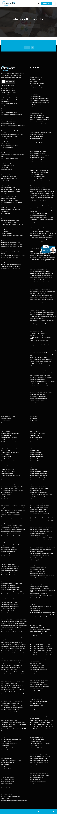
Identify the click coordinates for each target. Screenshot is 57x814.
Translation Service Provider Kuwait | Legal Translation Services (42, 659)
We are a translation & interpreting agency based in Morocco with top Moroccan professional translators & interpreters (12, 75)
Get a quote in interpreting (6, 492)
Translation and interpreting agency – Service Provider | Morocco (42, 291)
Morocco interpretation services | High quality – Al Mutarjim (41, 503)
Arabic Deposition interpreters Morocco (9, 549)
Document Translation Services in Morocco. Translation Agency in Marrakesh (42, 321)
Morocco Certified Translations (7, 160)
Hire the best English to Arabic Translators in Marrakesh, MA (13, 505)
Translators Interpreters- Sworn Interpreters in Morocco (12, 660)
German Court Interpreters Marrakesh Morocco (10, 579)
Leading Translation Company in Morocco (9, 743)
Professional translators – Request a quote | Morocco (40, 361)
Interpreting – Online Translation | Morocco (38, 492)
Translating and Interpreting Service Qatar (38, 631)
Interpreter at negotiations (35, 460)
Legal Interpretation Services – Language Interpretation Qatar (42, 602)
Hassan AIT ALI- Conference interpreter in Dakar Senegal (41, 724)
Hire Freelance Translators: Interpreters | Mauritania (11, 244)
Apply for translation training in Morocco (38, 87)
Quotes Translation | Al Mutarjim (36, 747)
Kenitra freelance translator (35, 490)
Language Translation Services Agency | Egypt (39, 716)
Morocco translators (5, 785)
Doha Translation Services (35, 608)
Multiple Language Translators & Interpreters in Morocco (41, 494)
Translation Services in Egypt (35, 709)
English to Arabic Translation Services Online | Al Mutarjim (41, 377)
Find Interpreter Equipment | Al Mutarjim (9, 462)
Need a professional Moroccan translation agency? (40, 365)
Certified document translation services (37, 147)
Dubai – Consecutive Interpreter (36, 515)
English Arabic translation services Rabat (9, 441)
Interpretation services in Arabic (36, 452)
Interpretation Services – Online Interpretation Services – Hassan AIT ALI (42, 518)
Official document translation (7, 789)
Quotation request (46, 3)
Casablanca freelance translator (36, 138)
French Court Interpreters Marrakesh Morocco (10, 566)
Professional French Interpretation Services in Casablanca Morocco (12, 632)
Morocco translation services (7, 783)
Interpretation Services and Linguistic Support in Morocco (12, 689)
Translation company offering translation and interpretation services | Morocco (41, 345)
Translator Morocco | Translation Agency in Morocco (11, 114)
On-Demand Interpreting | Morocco (8, 608)
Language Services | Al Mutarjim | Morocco (9, 691)
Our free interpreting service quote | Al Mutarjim (10, 796)
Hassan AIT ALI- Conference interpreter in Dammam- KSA (41, 642)
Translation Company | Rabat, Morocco (8, 128)
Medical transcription (5, 766)
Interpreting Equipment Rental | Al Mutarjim (38, 475)
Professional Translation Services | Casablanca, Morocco (12, 134)
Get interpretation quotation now (36, 737)
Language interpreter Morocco (7, 735)
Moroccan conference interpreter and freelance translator (12, 182)
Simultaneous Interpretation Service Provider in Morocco (12, 685)
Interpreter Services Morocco (7, 141)
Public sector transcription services (36, 422)
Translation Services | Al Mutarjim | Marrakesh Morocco (40, 279)
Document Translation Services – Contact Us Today (40, 189)
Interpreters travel (33, 469)
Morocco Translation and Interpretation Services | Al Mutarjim (13, 529)
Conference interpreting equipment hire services (11, 218)
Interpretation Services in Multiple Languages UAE (40, 588)
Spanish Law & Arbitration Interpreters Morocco (10, 589)
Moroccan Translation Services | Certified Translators (40, 375)
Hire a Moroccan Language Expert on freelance (10, 191)
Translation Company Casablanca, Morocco (9, 158)
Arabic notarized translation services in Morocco (39, 102)
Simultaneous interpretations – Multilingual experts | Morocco (42, 370)
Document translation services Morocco (9, 437)
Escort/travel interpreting (6, 418)
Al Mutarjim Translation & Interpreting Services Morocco (41, 281)
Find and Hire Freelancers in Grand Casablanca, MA (11, 196)
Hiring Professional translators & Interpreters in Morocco (12, 227)
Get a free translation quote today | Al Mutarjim (10, 484)
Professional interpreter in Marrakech (37, 730)
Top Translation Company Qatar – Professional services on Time (42, 612)
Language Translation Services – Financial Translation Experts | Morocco (13, 508)
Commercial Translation (34, 166)
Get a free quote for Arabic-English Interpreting (10, 481)
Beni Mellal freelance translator (36, 113)
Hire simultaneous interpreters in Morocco (9, 216)
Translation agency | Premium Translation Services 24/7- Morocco (43, 233)
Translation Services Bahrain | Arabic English (38, 675)
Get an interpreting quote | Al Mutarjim (37, 433)
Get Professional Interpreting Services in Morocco (11, 627)
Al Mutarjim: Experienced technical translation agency (40, 239)
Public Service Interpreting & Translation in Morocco (11, 665)
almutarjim (47, 811)
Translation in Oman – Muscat (35, 697)
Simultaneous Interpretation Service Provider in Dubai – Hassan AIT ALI (42, 524)
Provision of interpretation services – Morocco (10, 606)
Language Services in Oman (35, 703)
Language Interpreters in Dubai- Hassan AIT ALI (39, 513)
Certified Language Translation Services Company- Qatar (41, 606)
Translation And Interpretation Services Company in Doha (41, 623)
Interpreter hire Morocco (6, 215)
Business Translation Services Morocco (37, 379)
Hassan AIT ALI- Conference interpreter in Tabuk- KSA (40, 650)
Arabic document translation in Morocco (37, 92)
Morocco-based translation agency (36, 331)
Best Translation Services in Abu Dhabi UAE (38, 581)
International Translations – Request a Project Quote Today (13, 520)
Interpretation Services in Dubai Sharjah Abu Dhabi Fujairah (41, 562)
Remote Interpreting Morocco (7, 194)
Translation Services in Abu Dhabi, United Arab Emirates (41, 595)
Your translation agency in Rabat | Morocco (38, 267)
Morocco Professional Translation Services (9, 171)
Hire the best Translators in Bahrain (37, 682)
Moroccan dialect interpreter (7, 775)
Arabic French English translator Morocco (9, 185)
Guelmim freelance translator (35, 435)
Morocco (2, 110)
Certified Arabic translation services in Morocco (39, 144)
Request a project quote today (7, 117)
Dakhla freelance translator (6, 435)
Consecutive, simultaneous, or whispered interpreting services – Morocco (14, 663)
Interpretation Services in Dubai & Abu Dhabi (38, 533)
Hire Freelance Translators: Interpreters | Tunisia (10, 242)
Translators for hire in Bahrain (35, 690)
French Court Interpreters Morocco (8, 564)
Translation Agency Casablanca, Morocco (9, 103)
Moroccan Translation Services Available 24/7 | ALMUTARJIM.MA (13, 728)
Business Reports (33, 163)
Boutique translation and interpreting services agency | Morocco (42, 273)
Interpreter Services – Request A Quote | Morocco (11, 600)
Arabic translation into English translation (38, 104)
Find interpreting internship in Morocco (9, 465)
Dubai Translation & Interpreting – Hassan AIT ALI (39, 529)
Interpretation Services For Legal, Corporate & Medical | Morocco (14, 673)
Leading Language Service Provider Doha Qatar (39, 604)
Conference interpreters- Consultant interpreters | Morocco (13, 681)
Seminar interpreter (33, 764)
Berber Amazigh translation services (37, 115)
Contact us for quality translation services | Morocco (40, 385)
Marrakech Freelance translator (7, 762)
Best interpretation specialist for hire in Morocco (39, 123)
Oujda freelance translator (6, 794)
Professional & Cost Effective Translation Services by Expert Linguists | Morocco (41, 211)
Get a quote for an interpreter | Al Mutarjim (9, 488)
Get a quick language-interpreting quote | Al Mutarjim (12, 486)
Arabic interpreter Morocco (35, 94)
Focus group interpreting (35, 79)
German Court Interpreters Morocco (8, 576)
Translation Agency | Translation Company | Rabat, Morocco (41, 217)
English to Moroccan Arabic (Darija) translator (10, 443)
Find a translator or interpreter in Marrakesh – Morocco (12, 655)
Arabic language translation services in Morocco (39, 100)
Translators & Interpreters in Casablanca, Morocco (11, 533)
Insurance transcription (5, 431)
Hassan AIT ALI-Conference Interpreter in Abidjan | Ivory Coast (42, 726)
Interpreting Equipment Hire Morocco (8, 229)
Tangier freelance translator (35, 785)
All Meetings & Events (5, 213)
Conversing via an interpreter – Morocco (9, 720)
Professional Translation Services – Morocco (38, 246)
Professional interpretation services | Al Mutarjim (11, 537)
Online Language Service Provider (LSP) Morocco (10, 268)
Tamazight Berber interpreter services (37, 783)
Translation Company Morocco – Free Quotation (10, 699)
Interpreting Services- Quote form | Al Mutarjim (39, 486)
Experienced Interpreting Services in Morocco (10, 629)
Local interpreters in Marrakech (7, 756)
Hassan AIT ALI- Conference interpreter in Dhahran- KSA (41, 652)
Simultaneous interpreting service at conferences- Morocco (13, 614)
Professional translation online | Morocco (38, 302)
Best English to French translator (36, 121)
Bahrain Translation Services (35, 678)
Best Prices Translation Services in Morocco (9, 145)
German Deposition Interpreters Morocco (9, 570)
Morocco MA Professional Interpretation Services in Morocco (13, 255)
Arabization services (34, 111)
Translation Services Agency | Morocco (37, 224)
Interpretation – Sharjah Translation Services (38, 597)
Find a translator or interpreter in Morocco (9, 136)
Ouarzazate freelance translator (7, 792)
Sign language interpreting (35, 427)
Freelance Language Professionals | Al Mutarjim (10, 475)
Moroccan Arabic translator (6, 770)
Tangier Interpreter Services (6, 169)
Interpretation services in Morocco (36, 454)
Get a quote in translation (35, 431)
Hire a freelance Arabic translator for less (9, 200)
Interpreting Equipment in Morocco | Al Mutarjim (39, 471)
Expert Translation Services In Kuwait (37, 667)
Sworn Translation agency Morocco (36, 777)
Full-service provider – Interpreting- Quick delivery (11, 718)
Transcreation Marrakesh (35, 402)
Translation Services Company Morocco (37, 187)
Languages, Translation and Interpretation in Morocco (11, 707)
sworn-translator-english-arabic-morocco (38, 781)
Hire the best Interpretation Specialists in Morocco (11, 88)
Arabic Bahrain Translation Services (36, 688)
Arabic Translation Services (35, 106)
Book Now (3, 161)
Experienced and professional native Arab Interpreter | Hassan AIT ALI (43, 544)
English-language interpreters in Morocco (9, 604)
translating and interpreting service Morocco (10, 257)
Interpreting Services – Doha (35, 599)
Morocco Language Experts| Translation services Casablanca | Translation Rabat (42, 307)
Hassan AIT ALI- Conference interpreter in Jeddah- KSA (40, 635)
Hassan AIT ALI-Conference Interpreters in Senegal (40, 722)
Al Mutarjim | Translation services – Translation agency (40, 222)
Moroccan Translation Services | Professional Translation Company (43, 350)
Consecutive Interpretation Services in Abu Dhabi (39, 577)
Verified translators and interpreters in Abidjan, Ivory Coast (41, 720)
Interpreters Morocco (34, 467)
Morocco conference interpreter (7, 779)
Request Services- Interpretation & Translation (39, 760)
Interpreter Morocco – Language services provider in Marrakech (13, 724)
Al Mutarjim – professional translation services (10, 514)
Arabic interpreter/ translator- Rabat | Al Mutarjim (40, 98)
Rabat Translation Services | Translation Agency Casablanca (41, 235)
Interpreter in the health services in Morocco (10, 709)
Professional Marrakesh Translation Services (10, 703)
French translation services (6, 477)
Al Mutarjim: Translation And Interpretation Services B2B (41, 237)
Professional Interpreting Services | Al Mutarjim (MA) (11, 531)
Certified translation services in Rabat (37, 153)
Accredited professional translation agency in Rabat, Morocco (42, 241)
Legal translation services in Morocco (8, 747)
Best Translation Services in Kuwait (36, 671)
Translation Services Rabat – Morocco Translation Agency (41, 180)
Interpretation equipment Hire (7, 233)
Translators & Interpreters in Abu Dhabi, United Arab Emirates (42, 575)
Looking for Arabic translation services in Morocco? (11, 760)
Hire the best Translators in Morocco (8, 237)
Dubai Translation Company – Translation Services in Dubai (41, 553)
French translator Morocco (6, 479)
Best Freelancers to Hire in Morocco (8, 187)
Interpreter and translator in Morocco (8, 92)
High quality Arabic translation (36, 437)
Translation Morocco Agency (6, 94)
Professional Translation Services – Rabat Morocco (40, 255)
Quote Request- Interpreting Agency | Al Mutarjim (40, 743)
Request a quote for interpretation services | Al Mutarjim (41, 752)
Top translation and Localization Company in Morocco (40, 787)
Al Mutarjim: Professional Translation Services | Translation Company (41, 338)
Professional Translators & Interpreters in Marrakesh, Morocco (13, 644)
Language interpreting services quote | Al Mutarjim (11, 739)
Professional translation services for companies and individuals (42, 329)
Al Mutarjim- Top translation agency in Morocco (10, 542)
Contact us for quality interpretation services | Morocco (41, 392)
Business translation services (7, 116)
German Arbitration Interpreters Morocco (9, 568)
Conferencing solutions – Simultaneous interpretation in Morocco (14, 610)
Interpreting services (5, 211)
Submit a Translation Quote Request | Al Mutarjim (39, 775)
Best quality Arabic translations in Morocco (38, 125)
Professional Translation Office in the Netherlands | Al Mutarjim (42, 381)
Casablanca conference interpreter (37, 136)
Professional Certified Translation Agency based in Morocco (41, 347)
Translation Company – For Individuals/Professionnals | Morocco (13, 648)
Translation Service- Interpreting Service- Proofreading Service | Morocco (14, 653)
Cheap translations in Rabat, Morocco (8, 516)
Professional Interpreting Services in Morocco (10, 527)
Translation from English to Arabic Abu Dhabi (38, 593)
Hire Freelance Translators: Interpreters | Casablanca (11, 246)
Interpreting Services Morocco (7, 193)
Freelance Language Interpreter (7, 174)
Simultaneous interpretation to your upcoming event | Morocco (13, 619)
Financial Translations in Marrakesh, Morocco (38, 333)
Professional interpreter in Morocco (8, 123)
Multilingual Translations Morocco (36, 174)
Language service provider (35, 70)
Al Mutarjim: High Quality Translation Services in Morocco (41, 295)
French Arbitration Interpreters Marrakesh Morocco (11, 560)
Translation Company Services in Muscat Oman (39, 692)
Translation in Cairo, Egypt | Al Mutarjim (37, 711)
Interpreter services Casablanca (36, 465)
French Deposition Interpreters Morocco (9, 555)
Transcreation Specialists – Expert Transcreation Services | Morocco (41, 355)
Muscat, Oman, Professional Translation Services (39, 695)
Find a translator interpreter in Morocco (9, 460)
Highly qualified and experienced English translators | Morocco (13, 713)
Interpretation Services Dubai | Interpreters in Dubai (40, 557)
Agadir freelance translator (35, 85)
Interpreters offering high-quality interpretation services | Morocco (12, 678)
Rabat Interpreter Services (6, 167)
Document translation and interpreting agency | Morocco (12, 650)
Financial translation (5, 496)
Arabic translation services (35, 108)
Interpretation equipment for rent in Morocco (10, 220)
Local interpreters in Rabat (6, 758)
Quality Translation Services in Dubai (37, 569)
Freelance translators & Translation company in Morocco (12, 224)
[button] (53, 3)
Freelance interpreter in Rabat (7, 473)
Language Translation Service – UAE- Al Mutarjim (39, 555)
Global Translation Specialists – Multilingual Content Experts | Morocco (42, 207)
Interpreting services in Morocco (36, 77)
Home (20, 26)
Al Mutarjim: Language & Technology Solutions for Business (41, 310)
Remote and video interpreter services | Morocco (10, 667)
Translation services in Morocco (36, 75)
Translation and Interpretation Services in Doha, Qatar (40, 616)
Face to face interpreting (6, 420)
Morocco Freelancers (5, 180)
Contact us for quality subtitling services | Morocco (40, 390)
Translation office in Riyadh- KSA (36, 633)
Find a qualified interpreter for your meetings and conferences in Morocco (14, 545)
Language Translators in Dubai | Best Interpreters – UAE (41, 531)
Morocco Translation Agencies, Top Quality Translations (40, 229)
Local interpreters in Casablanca (7, 754)
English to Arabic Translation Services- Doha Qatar (40, 629)
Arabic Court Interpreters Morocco (8, 551)
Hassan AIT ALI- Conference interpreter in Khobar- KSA (40, 646)
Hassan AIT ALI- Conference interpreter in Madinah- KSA (41, 640)
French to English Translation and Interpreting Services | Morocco (14, 621)
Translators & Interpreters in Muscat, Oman (38, 701)
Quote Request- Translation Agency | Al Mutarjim (39, 745)
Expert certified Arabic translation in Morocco (10, 452)
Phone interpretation (5, 424)
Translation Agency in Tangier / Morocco (9, 730)
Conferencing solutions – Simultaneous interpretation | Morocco (14, 617)
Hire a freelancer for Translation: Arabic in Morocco (11, 264)
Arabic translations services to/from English (38, 367)
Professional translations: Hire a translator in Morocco (12, 235)
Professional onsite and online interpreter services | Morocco (13, 637)
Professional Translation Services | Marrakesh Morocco (40, 202)
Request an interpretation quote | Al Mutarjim (39, 754)
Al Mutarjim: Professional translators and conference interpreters (14, 540)
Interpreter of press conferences (36, 462)
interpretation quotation (34, 450)
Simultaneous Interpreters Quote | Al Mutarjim (39, 768)
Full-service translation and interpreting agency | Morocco (41, 243)
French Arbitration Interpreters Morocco (9, 553)
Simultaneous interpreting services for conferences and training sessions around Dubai (42, 560)
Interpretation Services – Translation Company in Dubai (40, 549)
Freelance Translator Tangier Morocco (8, 176)
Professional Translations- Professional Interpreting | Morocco (42, 191)
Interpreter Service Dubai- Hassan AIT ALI (38, 567)
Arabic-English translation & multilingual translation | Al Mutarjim (14, 510)
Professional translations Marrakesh (37, 400)
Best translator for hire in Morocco (36, 128)
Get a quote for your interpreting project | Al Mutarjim (12, 490)
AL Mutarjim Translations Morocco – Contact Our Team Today (42, 193)
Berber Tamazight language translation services (39, 117)
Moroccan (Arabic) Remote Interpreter (8, 198)
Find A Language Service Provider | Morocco (38, 213)
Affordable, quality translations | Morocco (38, 215)
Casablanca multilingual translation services (38, 142)
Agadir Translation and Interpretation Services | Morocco (12, 711)
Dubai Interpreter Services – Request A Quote (39, 535)
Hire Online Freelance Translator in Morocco (10, 240)
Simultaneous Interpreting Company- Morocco (10, 612)
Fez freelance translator (6, 456)
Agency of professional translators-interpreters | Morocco (12, 591)
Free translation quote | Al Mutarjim (8, 471)
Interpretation (32, 441)
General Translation (5, 498)
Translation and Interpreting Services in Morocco (10, 595)
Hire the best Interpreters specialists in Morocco (10, 209)
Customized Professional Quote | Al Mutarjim (10, 433)
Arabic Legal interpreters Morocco (8, 547)
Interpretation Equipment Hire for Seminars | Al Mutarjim (41, 446)
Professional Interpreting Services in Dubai (38, 511)
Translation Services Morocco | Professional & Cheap (11, 535)
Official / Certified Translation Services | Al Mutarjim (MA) (41, 359)
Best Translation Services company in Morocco (10, 97)
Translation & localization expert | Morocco (38, 304)
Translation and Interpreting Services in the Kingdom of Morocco (14, 593)
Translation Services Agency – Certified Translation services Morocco (41, 300)
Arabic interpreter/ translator (35, 96)
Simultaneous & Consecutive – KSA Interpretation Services (41, 656)
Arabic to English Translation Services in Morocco (39, 363)
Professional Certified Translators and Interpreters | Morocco (13, 623)
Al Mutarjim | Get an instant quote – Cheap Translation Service (13, 523)
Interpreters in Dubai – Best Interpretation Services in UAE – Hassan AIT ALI (41, 521)
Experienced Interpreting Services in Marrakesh (10, 634)
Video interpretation (5, 422)
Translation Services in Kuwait (35, 663)
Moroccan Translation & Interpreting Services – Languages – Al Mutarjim (42, 372)
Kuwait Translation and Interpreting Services (38, 669)
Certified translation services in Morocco (38, 151)
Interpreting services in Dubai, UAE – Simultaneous (40, 584)
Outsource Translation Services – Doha (37, 625)
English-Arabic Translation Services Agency (38, 352)
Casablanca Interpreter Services (7, 165)
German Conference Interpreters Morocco (9, 572)
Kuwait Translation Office (35, 661)
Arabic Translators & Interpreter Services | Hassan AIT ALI (41, 541)
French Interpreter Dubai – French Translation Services (40, 565)
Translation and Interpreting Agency (8, 121)
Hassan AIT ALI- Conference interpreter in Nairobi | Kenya (41, 728)
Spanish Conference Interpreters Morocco (9, 581)
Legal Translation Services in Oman (36, 699)
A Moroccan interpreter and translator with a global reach (12, 696)
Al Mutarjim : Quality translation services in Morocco (11, 701)
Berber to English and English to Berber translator (39, 119)
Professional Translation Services (7, 150)
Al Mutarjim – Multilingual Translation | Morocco (10, 687)
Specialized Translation (34, 790)
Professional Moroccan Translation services (38, 357)
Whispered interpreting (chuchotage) (37, 83)
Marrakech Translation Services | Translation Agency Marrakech (42, 257)
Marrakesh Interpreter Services (7, 163)
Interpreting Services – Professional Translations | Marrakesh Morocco (13, 640)
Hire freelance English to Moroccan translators (10, 189)
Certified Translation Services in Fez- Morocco (10, 512)
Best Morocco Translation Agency (7, 119)
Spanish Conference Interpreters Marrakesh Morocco (11, 583)
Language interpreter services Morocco (9, 737)
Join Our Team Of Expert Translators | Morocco (39, 340)
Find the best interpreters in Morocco (8, 222)
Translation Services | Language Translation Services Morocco (42, 297)
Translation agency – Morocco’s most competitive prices (41, 277)
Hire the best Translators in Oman (36, 705)
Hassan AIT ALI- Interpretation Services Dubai (39, 507)
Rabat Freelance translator (35, 749)
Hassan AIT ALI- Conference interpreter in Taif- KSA (40, 644)
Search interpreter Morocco (6, 726)
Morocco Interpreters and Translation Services (39, 326)
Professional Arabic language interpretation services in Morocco (14, 800)
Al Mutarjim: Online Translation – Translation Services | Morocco (13, 671)
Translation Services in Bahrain (36, 673)
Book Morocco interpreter (35, 130)
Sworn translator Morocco (35, 779)
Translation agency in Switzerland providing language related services (13, 694)
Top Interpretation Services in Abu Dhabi (37, 551)
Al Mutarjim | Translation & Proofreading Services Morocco (12, 705)
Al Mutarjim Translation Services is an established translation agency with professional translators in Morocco (42, 260)
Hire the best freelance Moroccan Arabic (9, 178)
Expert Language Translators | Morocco (37, 394)
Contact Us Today (4, 149)
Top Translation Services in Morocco (8, 90)
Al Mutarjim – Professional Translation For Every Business (41, 275)
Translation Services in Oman (35, 707)
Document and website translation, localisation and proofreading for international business (43, 324)
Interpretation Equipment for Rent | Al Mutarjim (39, 443)
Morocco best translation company (8, 777)
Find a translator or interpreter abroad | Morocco (39, 231)
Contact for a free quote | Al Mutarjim (37, 157)
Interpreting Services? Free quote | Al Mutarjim (39, 488)
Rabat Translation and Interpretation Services (39, 496)
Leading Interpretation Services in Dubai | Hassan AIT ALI (41, 537)
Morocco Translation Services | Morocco (37, 283)
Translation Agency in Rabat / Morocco (37, 318)
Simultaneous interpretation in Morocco (9, 96)
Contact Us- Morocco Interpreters (36, 161)
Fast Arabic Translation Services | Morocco (38, 396)
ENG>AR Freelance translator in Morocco (9, 207)
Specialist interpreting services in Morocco (38, 498)
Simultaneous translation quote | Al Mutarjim (38, 771)
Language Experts (4, 231)
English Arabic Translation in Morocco (37, 73)
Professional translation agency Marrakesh (38, 398)
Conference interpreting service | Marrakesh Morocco (11, 642)
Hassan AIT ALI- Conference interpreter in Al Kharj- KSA (41, 648)
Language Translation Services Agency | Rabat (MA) (40, 271)
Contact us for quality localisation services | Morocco (40, 387)
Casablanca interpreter (34, 140)
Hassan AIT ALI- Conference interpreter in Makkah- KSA (41, 637)
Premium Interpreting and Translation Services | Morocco (12, 675)
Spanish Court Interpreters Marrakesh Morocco (10, 587)
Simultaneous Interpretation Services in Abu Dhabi (40, 579)
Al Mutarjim (3, 105)
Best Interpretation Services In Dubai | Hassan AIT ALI (40, 539)
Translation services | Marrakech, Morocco (38, 293)
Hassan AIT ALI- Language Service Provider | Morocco (11, 715)
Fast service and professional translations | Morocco (40, 289)
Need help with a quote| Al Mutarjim (8, 787)
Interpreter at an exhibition (35, 458)
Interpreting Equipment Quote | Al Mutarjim (38, 473)
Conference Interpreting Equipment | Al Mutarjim (39, 155)
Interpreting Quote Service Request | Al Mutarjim (39, 481)
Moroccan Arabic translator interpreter (9, 773)
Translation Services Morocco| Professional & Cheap (11, 500)
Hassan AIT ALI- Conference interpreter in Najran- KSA (40, 654)
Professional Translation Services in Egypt (38, 714)
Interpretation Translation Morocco (36, 456)
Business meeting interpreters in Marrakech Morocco (40, 132)
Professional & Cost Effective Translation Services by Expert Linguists (41, 198)
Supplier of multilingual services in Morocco (9, 658)
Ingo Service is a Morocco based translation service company (42, 185)
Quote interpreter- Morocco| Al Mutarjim (38, 739)
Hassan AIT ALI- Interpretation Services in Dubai (39, 505)
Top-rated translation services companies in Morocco (40, 262)
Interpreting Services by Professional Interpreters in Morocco (13, 646)
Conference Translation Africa (35, 718)
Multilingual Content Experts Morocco (37, 176)
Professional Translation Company (36, 733)
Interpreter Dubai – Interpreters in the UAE (38, 509)
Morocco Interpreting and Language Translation (10, 172)
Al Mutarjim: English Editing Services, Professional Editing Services (43, 316)
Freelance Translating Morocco (7, 183)
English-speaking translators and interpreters (10, 448)
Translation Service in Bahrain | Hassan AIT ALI (39, 680)
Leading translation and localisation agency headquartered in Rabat (42, 220)
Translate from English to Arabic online (37, 571)
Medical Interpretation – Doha (36, 621)
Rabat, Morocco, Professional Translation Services (11, 503)
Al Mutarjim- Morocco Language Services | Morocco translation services (42, 286)
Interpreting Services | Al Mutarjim (8, 598)
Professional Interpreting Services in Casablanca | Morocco (12, 518)
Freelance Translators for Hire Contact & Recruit (10, 266)
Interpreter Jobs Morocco (6, 262)
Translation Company (5, 143)
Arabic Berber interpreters (35, 89)
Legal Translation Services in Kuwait (37, 665)
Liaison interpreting (33, 81)
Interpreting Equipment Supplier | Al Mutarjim (39, 477)
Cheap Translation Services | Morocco (37, 264)
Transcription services (5, 427)
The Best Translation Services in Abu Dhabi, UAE (39, 586)
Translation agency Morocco (6, 138)
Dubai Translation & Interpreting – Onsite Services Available (41, 527)
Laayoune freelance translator (7, 732)
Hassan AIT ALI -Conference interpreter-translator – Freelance (42, 547)
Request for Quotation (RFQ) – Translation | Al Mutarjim (41, 756)
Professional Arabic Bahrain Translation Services (39, 686)
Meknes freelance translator (6, 768)
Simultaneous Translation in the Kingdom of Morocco (11, 525)
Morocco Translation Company (7, 147)
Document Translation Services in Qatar (37, 627)
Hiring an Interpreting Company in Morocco (9, 205)
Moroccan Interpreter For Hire (7, 226)
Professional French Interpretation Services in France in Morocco (14, 625)
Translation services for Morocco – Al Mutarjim (10, 683)
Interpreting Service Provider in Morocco (9, 669)
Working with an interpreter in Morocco (37, 342)
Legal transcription (5, 745)
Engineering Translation (6, 494)
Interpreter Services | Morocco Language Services (39, 227)
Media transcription (5, 764)
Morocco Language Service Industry (37, 178)
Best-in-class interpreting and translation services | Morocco (42, 312)
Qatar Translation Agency (35, 610)
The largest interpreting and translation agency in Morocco (13, 722)
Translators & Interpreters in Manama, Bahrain (39, 684)
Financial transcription (5, 429)
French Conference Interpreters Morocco (9, 557)
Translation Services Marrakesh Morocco (9, 112)
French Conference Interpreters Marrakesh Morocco (11, 562)
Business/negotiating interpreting (36, 134)
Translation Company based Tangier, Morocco (39, 269)
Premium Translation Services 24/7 (8, 139)
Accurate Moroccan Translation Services (37, 500)
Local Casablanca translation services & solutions (11, 751)
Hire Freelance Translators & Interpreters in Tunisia (11, 238)
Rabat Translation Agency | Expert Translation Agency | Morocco (42, 200)
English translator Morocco (6, 446)
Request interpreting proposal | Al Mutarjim (38, 758)
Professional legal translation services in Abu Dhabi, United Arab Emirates (42, 591)
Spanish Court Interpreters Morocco (8, 585)
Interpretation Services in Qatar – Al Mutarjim (39, 618)
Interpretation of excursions (35, 448)
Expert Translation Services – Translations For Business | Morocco (42, 195)
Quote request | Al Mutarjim (35, 741)
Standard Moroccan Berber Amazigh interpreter (39, 773)
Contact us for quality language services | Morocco (40, 383)
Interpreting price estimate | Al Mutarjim (38, 479)
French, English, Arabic (5, 152)
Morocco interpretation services (7, 781)
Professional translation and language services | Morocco (41, 205)
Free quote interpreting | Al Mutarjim (8, 469)
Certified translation (34, 149)
